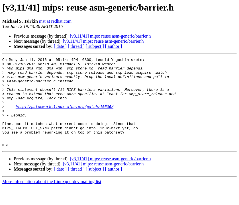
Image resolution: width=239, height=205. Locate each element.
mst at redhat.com (55, 21)
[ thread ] (76, 46)
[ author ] (113, 46)
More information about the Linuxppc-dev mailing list (51, 199)
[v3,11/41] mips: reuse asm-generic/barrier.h (110, 36)
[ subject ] (95, 46)
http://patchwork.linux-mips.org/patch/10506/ (64, 116)
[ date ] (60, 46)
